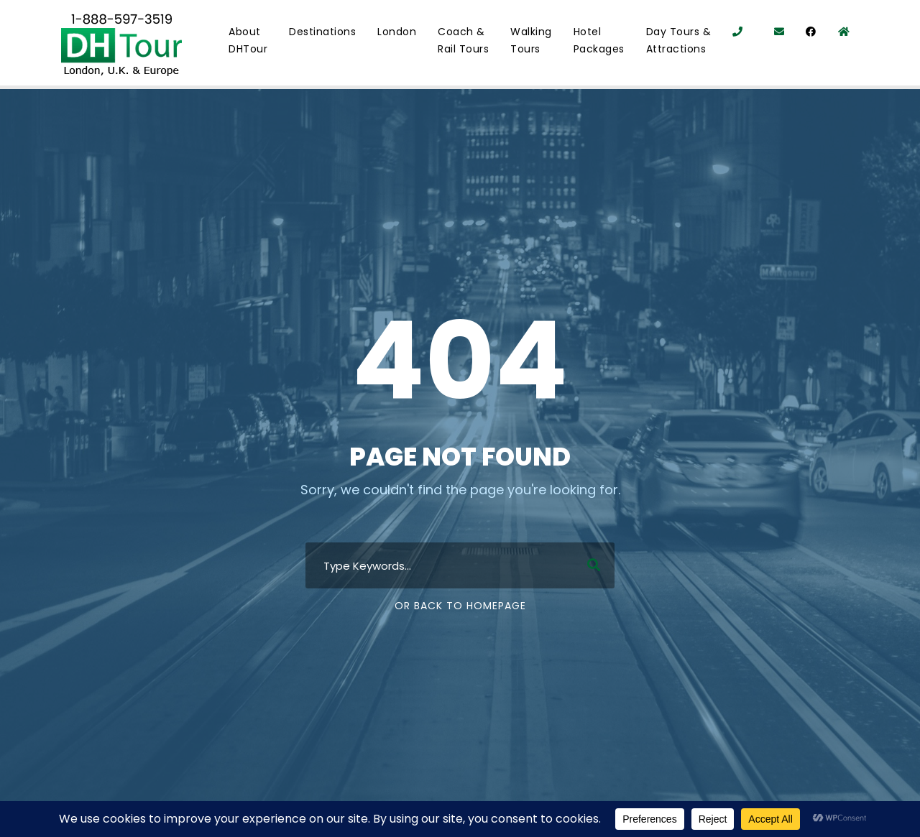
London (396, 31)
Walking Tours (531, 40)
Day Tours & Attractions (679, 40)
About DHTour (248, 40)
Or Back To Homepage (460, 605)
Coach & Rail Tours (463, 40)
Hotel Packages (599, 40)
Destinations (322, 31)
